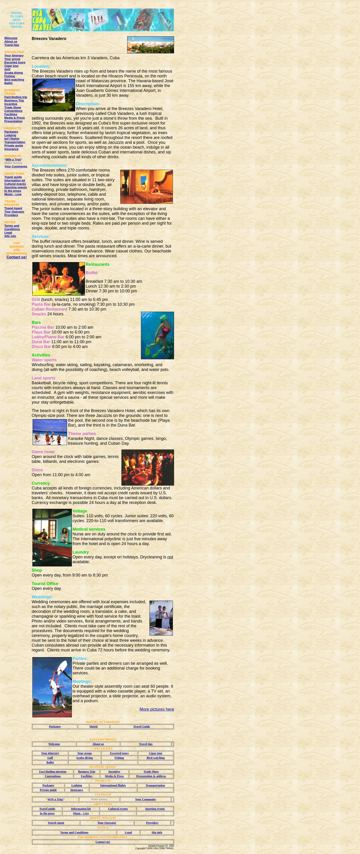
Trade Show (12, 107)
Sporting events (15, 187)
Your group (12, 59)
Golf (7, 69)
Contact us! (17, 257)
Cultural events (15, 184)
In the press (12, 190)
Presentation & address (151, 776)
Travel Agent (13, 208)
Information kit (14, 180)
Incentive (10, 104)
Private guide (13, 145)
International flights (113, 785)
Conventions (13, 111)
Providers (11, 215)
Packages (11, 131)
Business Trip (14, 100)
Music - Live (12, 194)
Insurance (11, 149)
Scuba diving (13, 72)
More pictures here (157, 709)
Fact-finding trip (15, 97)
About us (10, 41)
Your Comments (15, 166)
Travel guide (13, 177)
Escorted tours (14, 62)
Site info (10, 236)
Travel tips (11, 45)
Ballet (8, 83)
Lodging (10, 135)
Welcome (10, 38)
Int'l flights (11, 138)
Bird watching (14, 79)
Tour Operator (14, 211)
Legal (8, 232)
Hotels (94, 726)
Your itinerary (14, 55)
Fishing (9, 76)
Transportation (14, 142)
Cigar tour (11, 66)
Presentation (13, 121)
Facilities (10, 114)
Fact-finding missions (52, 771)
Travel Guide (141, 726)
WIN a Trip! (13, 159)
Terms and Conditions (12, 227)
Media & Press (14, 117)
